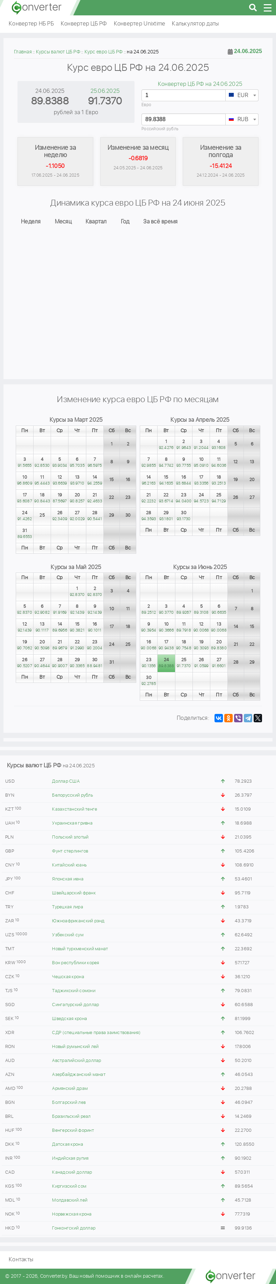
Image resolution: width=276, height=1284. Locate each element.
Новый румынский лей (75, 1046)
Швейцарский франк (73, 893)
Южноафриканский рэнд (78, 921)
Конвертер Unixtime (139, 24)
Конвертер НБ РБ (31, 24)
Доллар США (66, 781)
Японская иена (67, 879)
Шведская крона (69, 1019)
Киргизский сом (69, 1186)
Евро (146, 105)
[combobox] (242, 95)
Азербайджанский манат (78, 1074)
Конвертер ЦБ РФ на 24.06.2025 (200, 84)
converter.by (36, 7)
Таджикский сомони (73, 991)
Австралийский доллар (76, 1060)
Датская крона (67, 1144)
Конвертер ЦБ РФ (84, 24)
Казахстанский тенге (74, 809)
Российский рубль (160, 129)
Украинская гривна (72, 823)
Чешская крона (68, 977)
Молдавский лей (69, 1200)
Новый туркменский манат (80, 949)
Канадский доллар (72, 1172)
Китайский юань (69, 865)
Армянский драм (70, 1088)
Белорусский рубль (72, 795)
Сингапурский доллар (75, 1005)
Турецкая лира (67, 907)
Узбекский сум (67, 935)
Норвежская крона (72, 1214)
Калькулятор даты (195, 24)
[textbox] (242, 96)
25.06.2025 (105, 91)
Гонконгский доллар (73, 1228)
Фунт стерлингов (70, 851)
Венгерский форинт (73, 1130)
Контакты (21, 1260)
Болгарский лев (69, 1102)
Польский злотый (70, 837)
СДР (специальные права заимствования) (96, 1033)
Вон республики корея (75, 963)
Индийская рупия (70, 1158)
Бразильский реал (71, 1116)
